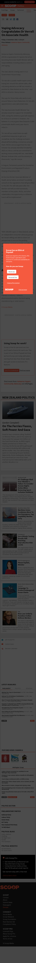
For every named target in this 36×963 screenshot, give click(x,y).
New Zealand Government (14, 701)
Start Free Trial (29, 2)
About (5, 900)
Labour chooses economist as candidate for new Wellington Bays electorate (15, 772)
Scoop (4, 15)
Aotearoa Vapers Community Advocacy (17, 382)
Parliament (20, 10)
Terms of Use (7, 938)
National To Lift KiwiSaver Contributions (13, 696)
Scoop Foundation (9, 919)
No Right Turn (6, 838)
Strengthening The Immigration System (12, 707)
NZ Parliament (6, 849)
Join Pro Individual (11, 370)
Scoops (12, 10)
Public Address (6, 834)
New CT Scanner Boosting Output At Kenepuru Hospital (17, 700)
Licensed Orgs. (8, 931)
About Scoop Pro (9, 933)
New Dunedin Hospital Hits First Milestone (13, 715)
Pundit (4, 840)
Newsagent (7, 905)
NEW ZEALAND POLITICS (18, 397)
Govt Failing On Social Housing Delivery (13, 711)
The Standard (6, 841)
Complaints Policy (9, 924)
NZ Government (7, 850)
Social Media (7, 914)
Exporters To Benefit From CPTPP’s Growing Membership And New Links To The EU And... (17, 704)
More (32, 721)
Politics (29, 10)
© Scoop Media (8, 943)
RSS (4, 721)
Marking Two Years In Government (11, 692)
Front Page (4, 10)
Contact (6, 897)
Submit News (7, 902)
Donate (5, 907)
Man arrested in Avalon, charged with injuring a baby (16, 785)
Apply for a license (9, 936)
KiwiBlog (4, 836)
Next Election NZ (9, 922)
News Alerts (12, 797)
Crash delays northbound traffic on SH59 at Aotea (15, 779)
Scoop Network (8, 917)
